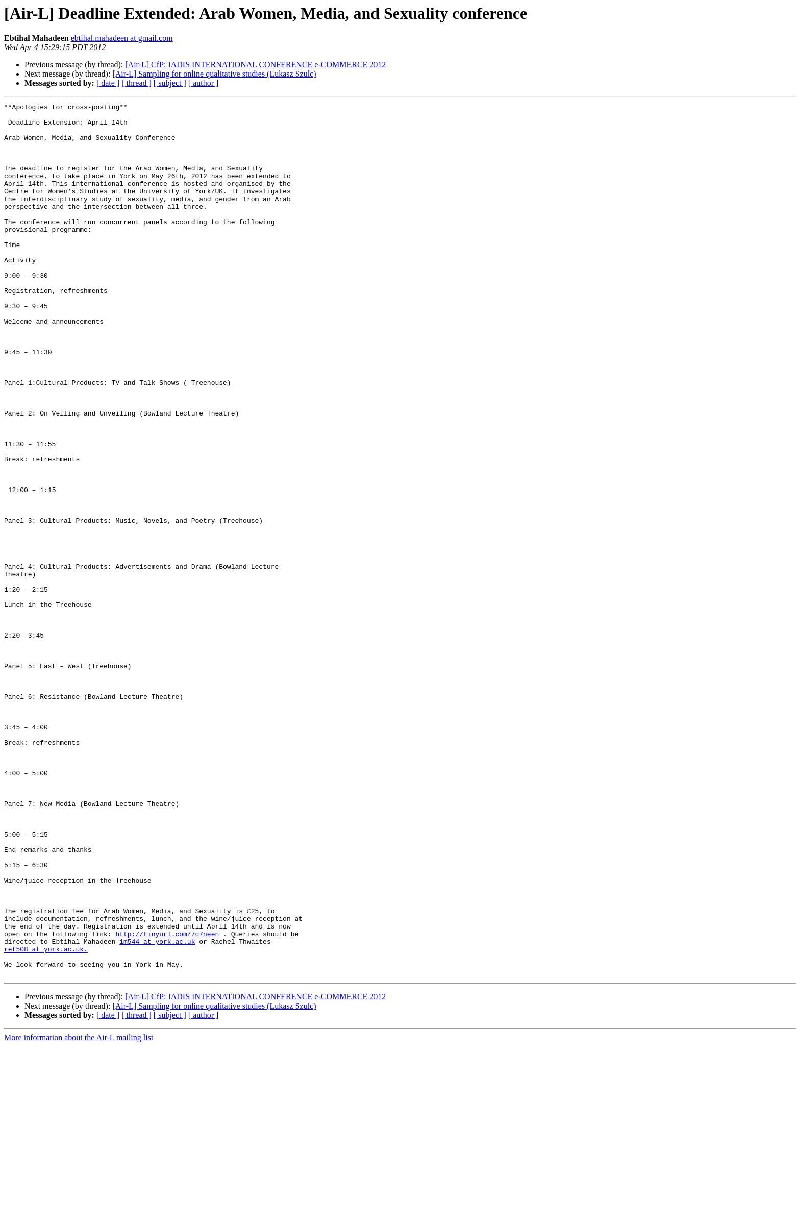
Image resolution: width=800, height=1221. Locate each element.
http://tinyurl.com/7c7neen (167, 1100)
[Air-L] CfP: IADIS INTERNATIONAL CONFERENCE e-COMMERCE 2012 (255, 64)
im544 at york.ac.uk (157, 1109)
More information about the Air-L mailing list (78, 1212)
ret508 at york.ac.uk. (46, 1119)
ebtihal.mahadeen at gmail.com (122, 38)
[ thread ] (136, 83)
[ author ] (203, 83)
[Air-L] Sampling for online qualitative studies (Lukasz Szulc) (214, 73)
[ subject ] (170, 83)
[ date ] (107, 83)
